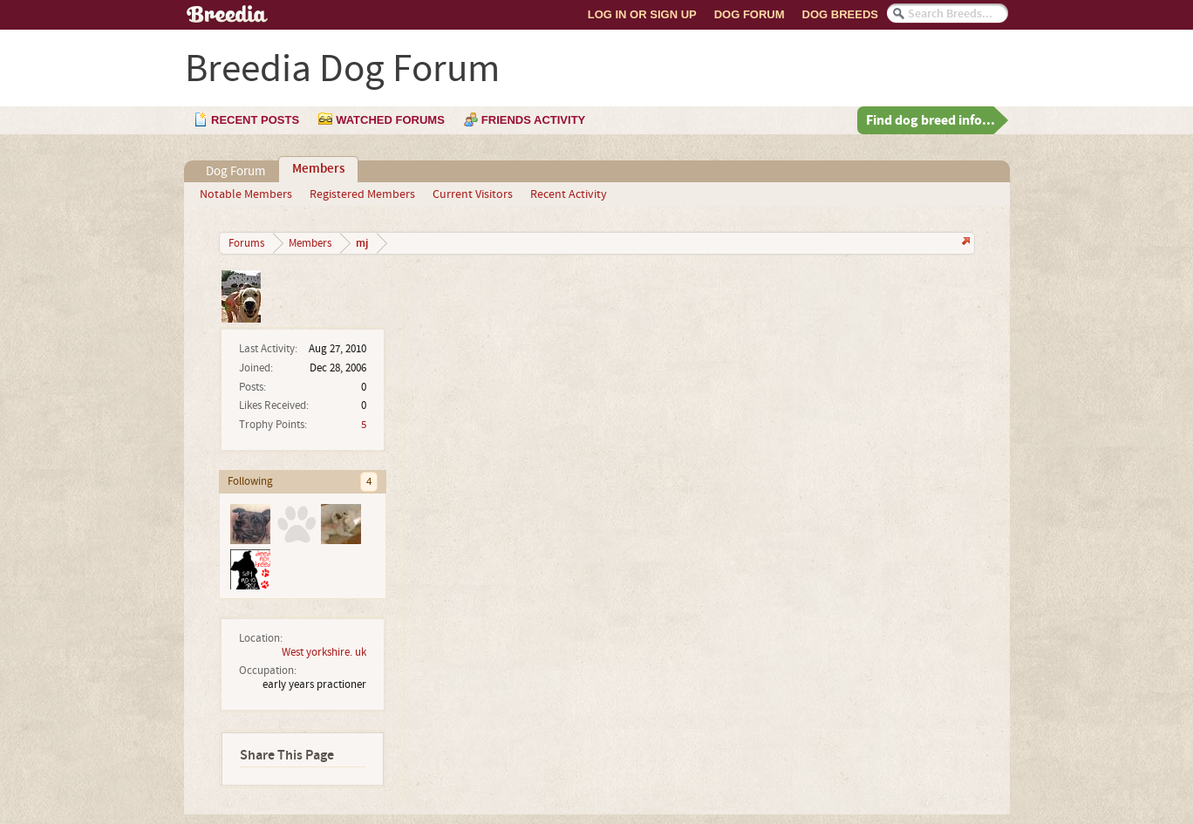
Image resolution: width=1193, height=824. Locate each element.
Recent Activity (568, 194)
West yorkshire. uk (324, 652)
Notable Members (246, 194)
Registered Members (362, 194)
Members (318, 169)
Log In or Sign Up (642, 14)
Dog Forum (749, 14)
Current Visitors (473, 194)
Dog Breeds (840, 14)
